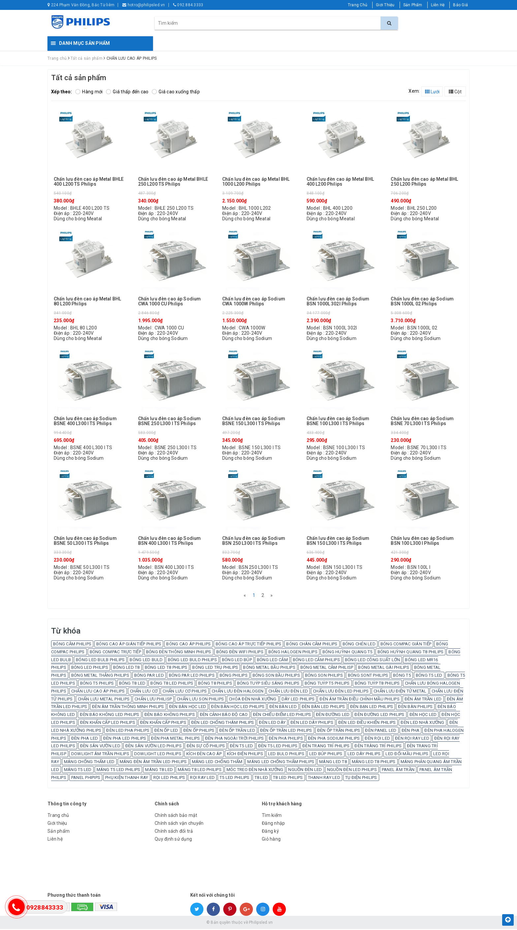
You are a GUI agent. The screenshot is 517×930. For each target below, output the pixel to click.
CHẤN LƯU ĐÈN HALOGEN (237, 692)
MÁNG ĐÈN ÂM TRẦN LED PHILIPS (153, 762)
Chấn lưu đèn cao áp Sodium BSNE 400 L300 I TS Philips (85, 421)
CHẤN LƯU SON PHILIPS (200, 700)
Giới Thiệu (385, 5)
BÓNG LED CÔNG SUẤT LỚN (372, 660)
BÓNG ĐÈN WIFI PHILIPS (239, 652)
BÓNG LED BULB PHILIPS (100, 660)
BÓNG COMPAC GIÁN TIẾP (405, 644)
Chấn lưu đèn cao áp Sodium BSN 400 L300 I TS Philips (169, 541)
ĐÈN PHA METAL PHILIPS (175, 739)
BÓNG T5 (402, 676)
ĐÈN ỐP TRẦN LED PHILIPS (286, 731)
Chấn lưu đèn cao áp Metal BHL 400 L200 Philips (340, 182)
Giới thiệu (57, 824)
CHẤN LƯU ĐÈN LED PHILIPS (341, 692)
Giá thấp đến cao (127, 91)
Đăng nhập (273, 824)
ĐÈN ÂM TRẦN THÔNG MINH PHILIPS (128, 707)
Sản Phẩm (412, 5)
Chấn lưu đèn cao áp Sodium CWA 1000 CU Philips (169, 301)
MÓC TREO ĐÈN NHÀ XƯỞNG (255, 770)
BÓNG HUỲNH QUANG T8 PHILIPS (411, 652)
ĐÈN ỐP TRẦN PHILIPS (338, 731)
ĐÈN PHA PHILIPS (286, 739)
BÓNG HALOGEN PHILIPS (293, 652)
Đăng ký (270, 832)
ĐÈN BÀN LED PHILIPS (323, 707)
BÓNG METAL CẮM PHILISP (326, 668)
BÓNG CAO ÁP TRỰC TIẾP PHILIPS (248, 644)
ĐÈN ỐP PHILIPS (199, 731)
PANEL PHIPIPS (85, 778)
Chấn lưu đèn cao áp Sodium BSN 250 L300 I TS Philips (253, 541)
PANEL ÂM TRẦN (398, 770)
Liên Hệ (438, 5)
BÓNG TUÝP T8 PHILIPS (377, 684)
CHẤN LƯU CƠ (144, 692)
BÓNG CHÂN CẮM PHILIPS (311, 644)
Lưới (432, 91)
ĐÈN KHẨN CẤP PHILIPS (163, 723)
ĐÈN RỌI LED (377, 739)
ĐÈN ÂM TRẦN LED (423, 700)
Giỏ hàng (271, 840)
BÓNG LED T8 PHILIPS (166, 668)
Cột (455, 91)
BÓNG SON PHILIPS (324, 676)
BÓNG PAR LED (149, 676)
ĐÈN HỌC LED (423, 715)
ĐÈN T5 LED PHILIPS (278, 746)
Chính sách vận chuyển (179, 824)
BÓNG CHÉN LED (359, 644)
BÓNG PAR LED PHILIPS (192, 676)
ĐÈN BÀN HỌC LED (187, 707)
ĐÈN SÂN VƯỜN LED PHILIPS (153, 746)
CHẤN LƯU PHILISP (153, 700)
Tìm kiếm (272, 816)
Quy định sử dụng (173, 840)
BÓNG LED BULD (146, 660)
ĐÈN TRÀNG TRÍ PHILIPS (378, 746)
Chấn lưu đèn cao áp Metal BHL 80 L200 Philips (87, 301)
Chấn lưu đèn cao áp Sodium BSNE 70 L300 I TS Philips (422, 421)
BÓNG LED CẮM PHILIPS (316, 660)
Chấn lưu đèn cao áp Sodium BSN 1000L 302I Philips (338, 301)
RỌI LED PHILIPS (169, 778)
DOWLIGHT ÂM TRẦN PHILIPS (100, 754)
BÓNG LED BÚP (237, 660)
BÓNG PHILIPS (234, 676)
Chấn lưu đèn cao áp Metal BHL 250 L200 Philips (424, 182)
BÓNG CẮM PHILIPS (72, 644)
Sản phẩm (58, 832)
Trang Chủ (357, 5)
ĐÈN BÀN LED (283, 707)
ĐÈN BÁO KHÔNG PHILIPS (169, 715)
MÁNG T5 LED (78, 770)
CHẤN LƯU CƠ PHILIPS (185, 692)
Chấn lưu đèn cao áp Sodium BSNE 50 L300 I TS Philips (85, 541)
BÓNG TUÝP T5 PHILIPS (327, 684)
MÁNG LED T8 (333, 762)
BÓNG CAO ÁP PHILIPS (188, 644)
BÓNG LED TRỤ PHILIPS (215, 668)
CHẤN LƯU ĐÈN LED (288, 692)
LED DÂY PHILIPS (364, 754)
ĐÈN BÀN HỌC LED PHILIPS (237, 707)
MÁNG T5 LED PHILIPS (118, 770)
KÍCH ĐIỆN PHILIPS (245, 754)
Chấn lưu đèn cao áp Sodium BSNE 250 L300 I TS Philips (169, 421)
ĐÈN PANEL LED (380, 731)
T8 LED (261, 778)
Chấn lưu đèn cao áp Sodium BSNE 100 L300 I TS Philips (338, 421)
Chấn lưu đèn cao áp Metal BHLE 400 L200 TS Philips (89, 182)
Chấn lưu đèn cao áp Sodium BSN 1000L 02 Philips (422, 301)
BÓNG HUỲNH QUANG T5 (347, 652)
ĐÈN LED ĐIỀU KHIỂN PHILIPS (367, 723)
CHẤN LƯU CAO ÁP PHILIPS (98, 692)
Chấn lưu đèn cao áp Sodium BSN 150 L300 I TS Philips (338, 541)
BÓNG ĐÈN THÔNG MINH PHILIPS (178, 652)
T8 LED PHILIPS (288, 778)
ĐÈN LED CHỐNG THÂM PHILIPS (222, 723)
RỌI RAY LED (202, 778)
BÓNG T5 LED (429, 676)
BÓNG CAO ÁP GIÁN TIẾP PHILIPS (128, 644)
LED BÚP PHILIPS (326, 754)
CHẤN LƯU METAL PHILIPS (104, 700)
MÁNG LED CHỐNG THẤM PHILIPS (280, 762)
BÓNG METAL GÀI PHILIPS (383, 668)
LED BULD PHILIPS (286, 754)
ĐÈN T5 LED (241, 746)
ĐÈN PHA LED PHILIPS (124, 739)
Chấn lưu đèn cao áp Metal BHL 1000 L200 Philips (255, 182)
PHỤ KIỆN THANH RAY (126, 778)
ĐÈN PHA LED (84, 739)
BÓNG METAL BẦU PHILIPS (269, 668)
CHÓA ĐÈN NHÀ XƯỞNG (253, 700)
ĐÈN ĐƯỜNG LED (333, 715)
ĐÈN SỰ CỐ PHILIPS (206, 746)
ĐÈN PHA (411, 731)
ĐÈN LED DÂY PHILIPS (311, 723)
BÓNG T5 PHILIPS (97, 684)
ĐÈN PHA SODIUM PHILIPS (334, 739)
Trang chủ (58, 816)
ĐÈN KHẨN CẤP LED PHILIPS (107, 723)
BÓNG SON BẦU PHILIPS (276, 676)
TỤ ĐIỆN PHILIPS (361, 778)
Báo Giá (460, 5)
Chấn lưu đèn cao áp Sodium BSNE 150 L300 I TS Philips (253, 421)
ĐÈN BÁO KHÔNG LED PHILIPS (109, 715)
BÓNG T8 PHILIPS (215, 684)
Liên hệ (55, 840)
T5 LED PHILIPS (235, 778)
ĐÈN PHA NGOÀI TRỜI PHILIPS (234, 739)
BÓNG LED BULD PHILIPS (192, 660)
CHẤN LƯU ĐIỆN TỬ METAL (400, 692)
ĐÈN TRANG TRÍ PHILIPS (326, 746)
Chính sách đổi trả (174, 832)
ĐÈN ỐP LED (166, 731)
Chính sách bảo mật (176, 816)
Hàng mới (89, 91)
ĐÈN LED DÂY (272, 723)
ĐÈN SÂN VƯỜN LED (100, 746)
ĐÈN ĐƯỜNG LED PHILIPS (379, 715)
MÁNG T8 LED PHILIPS (200, 770)
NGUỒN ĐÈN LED (305, 770)
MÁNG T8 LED (159, 770)
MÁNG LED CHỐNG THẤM (217, 762)
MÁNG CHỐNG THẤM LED (89, 762)
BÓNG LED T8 (126, 668)
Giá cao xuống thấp (176, 91)
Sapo (306, 923)
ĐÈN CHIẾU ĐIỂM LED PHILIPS (282, 715)
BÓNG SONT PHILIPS (368, 676)
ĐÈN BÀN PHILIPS (415, 707)
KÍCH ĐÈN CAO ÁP (204, 754)
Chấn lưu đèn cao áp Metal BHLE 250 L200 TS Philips (173, 182)
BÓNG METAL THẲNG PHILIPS (100, 676)
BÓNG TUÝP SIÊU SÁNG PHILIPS (268, 684)
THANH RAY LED (324, 778)
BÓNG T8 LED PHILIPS (171, 684)
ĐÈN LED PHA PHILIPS (127, 731)
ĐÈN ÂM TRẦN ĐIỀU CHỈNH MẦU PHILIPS (359, 700)
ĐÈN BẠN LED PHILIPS (371, 707)
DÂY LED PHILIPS (298, 700)
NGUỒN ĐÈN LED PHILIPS (352, 770)
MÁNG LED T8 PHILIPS (374, 762)
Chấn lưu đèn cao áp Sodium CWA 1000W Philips (253, 301)
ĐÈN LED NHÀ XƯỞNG (422, 723)
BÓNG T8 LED (132, 684)
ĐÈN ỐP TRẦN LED (237, 731)
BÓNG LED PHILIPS (89, 668)
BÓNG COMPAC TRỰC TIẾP (115, 652)
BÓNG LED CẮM (272, 660)
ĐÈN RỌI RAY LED (412, 739)
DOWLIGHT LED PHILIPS (157, 754)
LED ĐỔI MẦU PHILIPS (406, 754)
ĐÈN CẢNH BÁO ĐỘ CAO (224, 715)
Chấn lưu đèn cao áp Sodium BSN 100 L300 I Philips (422, 541)
